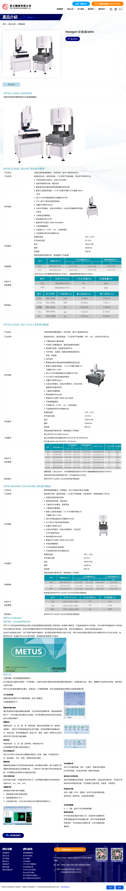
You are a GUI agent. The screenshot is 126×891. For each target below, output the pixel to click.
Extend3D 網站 (29, 874)
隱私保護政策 (7, 871)
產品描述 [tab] (11, 85)
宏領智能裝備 (28, 868)
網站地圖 (6, 868)
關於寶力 (93, 9)
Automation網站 (29, 871)
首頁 (4, 24)
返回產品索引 (13, 835)
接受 (119, 887)
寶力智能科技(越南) (30, 877)
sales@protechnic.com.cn (71, 872)
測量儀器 (21, 24)
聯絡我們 (103, 9)
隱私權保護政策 (65, 887)
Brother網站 (28, 856)
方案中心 (81, 3)
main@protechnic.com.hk (71, 869)
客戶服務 (83, 9)
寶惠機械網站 (28, 853)
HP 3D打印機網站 (30, 865)
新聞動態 (63, 9)
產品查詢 (73, 39)
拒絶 (110, 887)
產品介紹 (73, 9)
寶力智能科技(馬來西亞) (32, 880)
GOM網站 (27, 862)
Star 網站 (26, 859)
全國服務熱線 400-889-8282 (107, 3)
